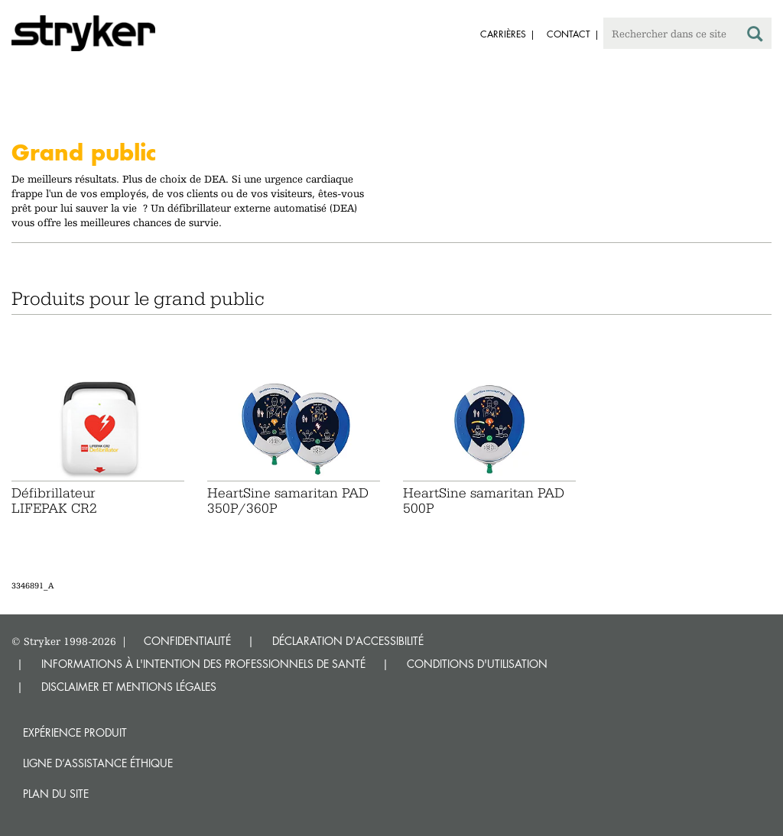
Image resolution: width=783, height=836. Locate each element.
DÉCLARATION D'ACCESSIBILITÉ (348, 640)
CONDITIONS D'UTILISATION (477, 663)
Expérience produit (75, 732)
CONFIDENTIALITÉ (187, 640)
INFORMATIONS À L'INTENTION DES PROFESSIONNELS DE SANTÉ (203, 663)
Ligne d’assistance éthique (98, 763)
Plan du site (56, 793)
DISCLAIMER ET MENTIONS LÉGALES (128, 686)
